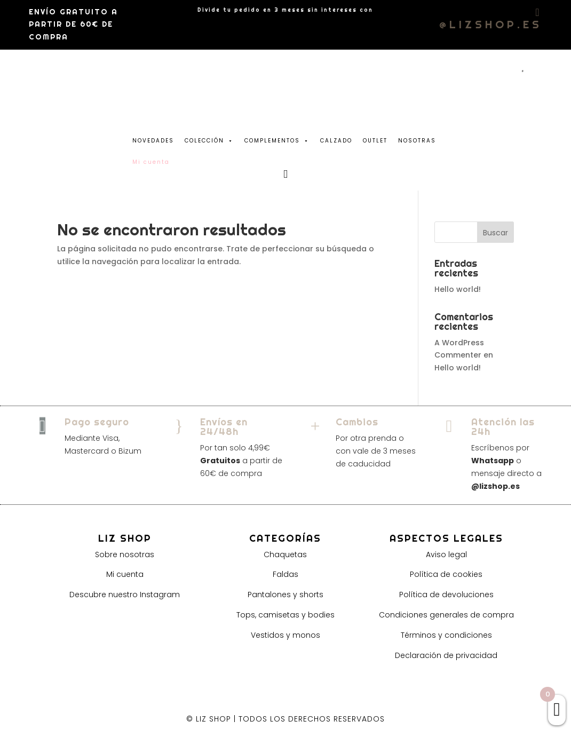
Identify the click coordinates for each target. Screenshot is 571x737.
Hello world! (457, 289)
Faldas (285, 574)
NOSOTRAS (417, 141)
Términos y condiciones (446, 635)
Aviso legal (446, 554)
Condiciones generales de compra (446, 614)
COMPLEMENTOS (277, 138)
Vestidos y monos (285, 635)
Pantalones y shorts (285, 594)
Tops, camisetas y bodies (285, 614)
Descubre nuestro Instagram (124, 594)
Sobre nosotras (124, 554)
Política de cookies (446, 574)
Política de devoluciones (446, 594)
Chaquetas (285, 554)
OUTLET (375, 141)
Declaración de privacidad (446, 655)
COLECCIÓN (209, 138)
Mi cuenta (125, 574)
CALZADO (336, 141)
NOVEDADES (153, 141)
